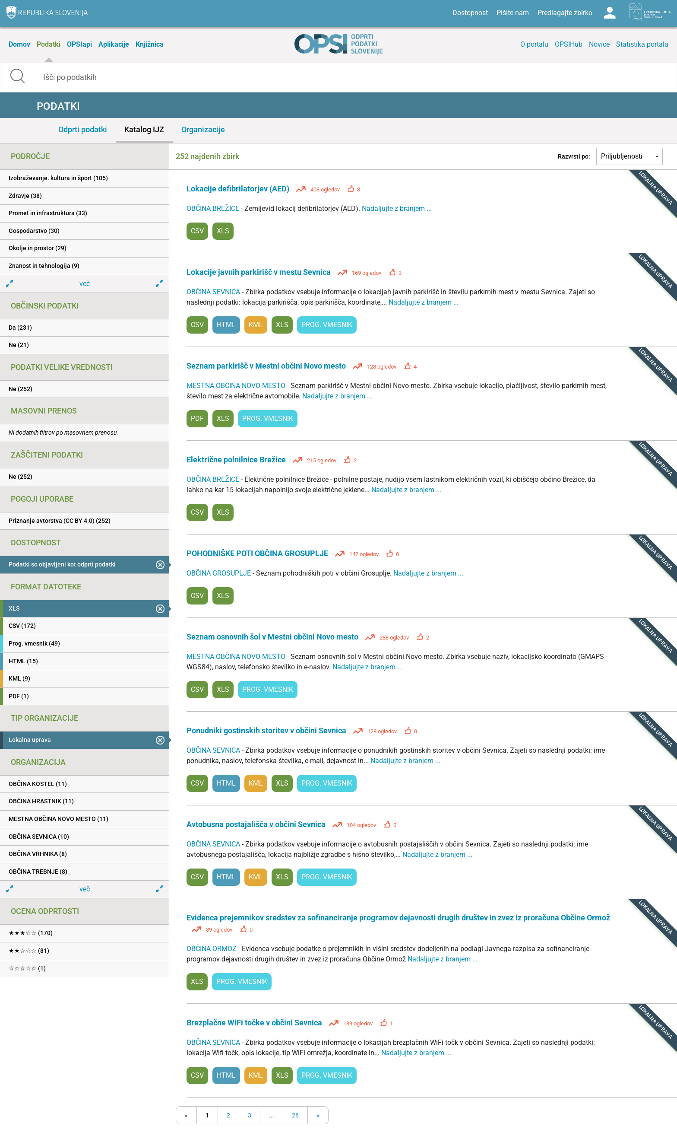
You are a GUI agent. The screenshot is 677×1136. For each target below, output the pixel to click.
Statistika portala (642, 44)
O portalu (534, 44)
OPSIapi (79, 44)
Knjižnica (150, 44)
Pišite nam (513, 13)
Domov (19, 44)
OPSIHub (568, 44)
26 (295, 1115)
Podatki (48, 44)
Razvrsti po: (574, 156)
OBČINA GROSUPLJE (220, 573)
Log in (610, 13)
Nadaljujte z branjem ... (397, 208)
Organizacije (203, 129)
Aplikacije (113, 44)
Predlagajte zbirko (565, 13)
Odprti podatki (82, 129)
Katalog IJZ (144, 129)
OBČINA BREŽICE (214, 208)
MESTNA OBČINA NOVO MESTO (237, 386)
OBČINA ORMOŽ (212, 949)
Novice (599, 44)
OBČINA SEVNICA (214, 292)
